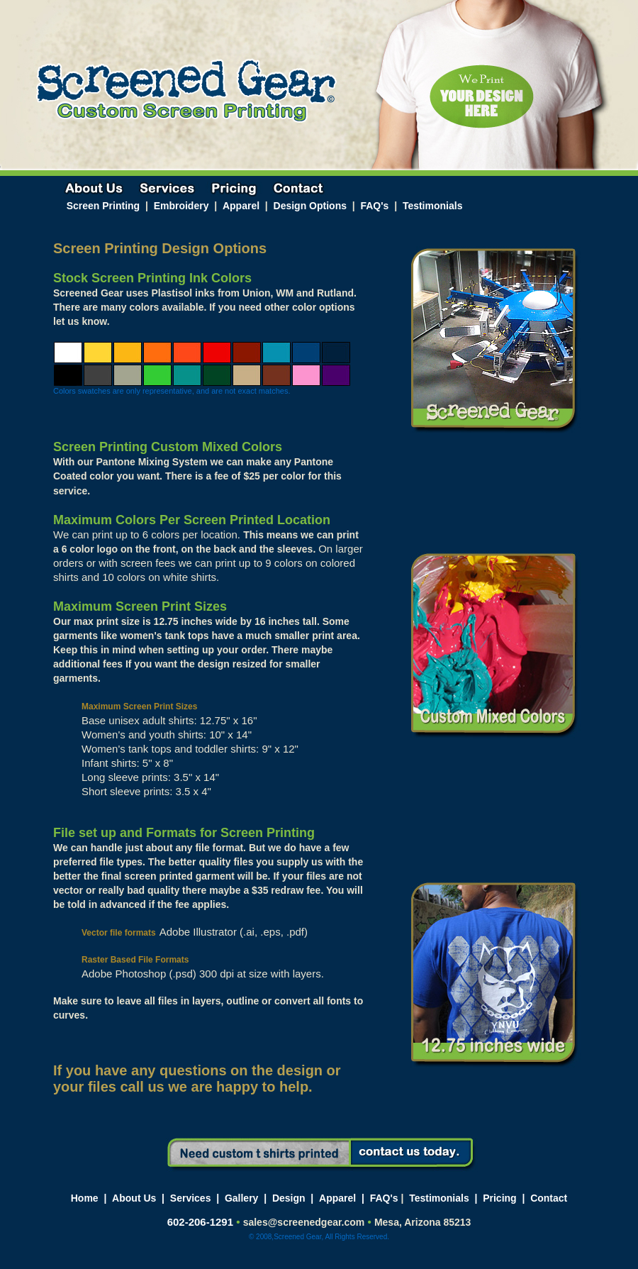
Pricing (499, 1198)
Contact (548, 1198)
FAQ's (374, 205)
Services (190, 1198)
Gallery (241, 1198)
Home (85, 1198)
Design (289, 1198)
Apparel (241, 205)
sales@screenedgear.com (304, 1222)
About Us (134, 1198)
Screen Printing (104, 205)
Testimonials (433, 205)
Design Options (310, 205)
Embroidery (181, 205)
